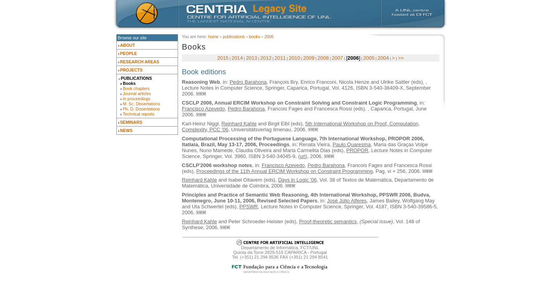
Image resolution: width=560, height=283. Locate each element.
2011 (280, 58)
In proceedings (137, 98)
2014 (237, 58)
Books (129, 83)
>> (401, 58)
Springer (274, 88)
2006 (269, 36)
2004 (383, 58)
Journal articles (137, 93)
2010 (294, 58)
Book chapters (136, 88)
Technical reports (139, 114)
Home (213, 36)
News (126, 130)
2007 (337, 58)
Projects (131, 70)
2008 (323, 58)
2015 (223, 58)
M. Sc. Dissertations (141, 103)
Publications (136, 78)
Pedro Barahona (248, 82)
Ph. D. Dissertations (141, 109)
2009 (308, 58)
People (128, 53)
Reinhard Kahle (239, 124)
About (127, 45)
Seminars (131, 122)
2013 (251, 58)
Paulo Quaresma (351, 144)
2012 (266, 58)
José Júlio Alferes (347, 201)
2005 (369, 58)
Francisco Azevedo (203, 109)
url (302, 156)
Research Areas (140, 61)
